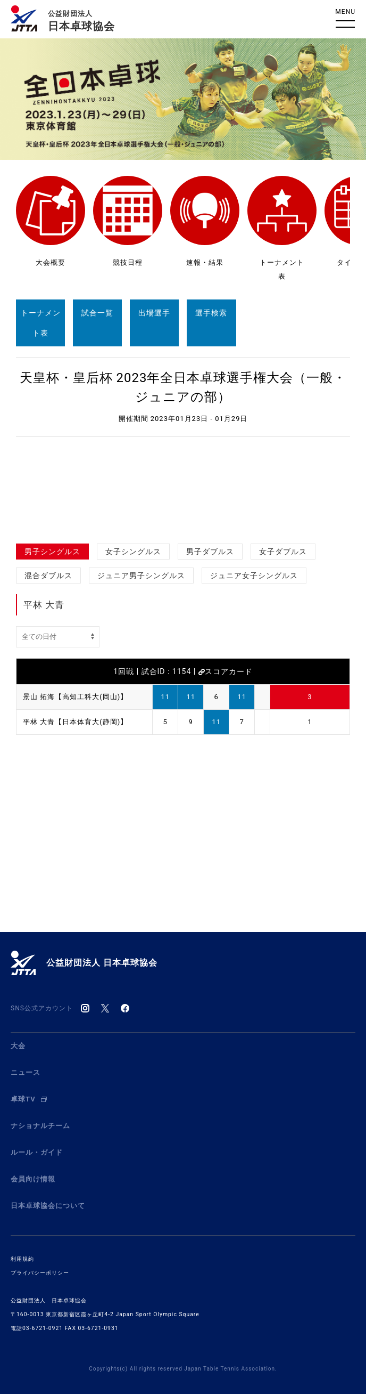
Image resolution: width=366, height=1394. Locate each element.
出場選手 (154, 313)
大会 (18, 1046)
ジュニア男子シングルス (141, 575)
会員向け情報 (33, 1179)
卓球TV (29, 1099)
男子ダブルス (210, 551)
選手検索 (211, 313)
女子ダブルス (283, 551)
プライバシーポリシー (40, 1273)
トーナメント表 (41, 323)
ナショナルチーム (40, 1126)
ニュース (25, 1072)
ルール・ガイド (37, 1152)
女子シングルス (133, 551)
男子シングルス (52, 551)
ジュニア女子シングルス (254, 575)
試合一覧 (97, 313)
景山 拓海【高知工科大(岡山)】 (75, 697)
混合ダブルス (48, 575)
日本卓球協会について (48, 1206)
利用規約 (22, 1259)
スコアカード (225, 671)
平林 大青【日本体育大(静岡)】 (75, 722)
